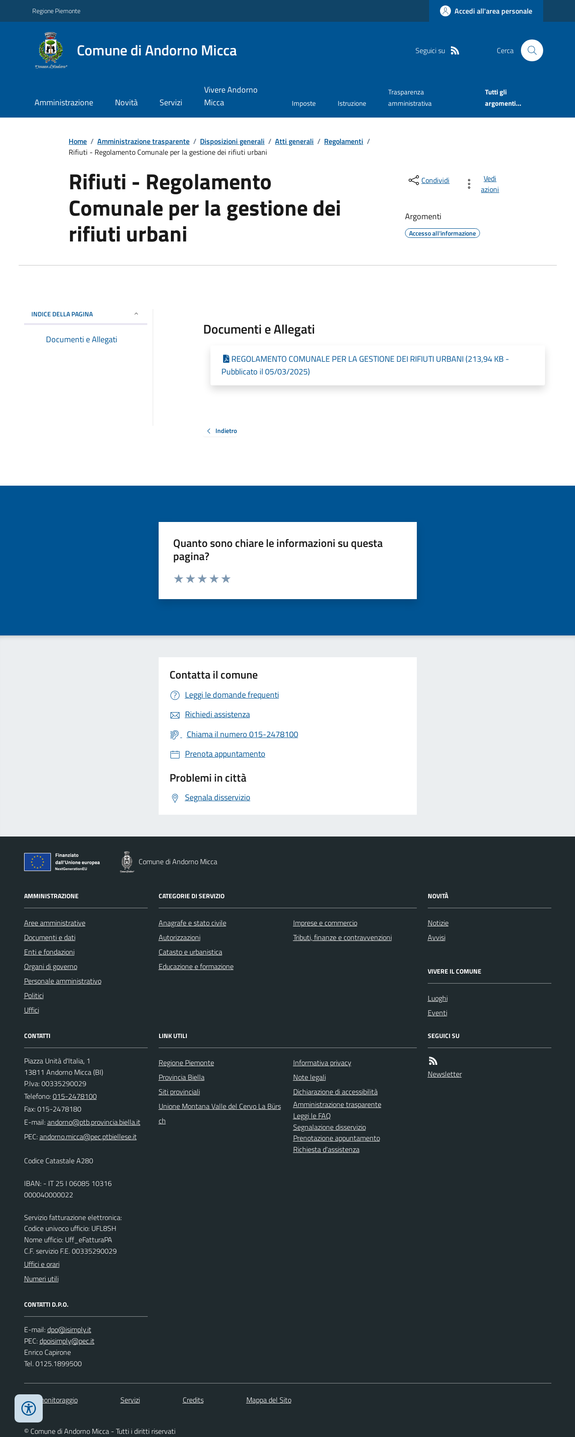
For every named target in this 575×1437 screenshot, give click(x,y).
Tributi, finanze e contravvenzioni (342, 937)
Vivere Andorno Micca (231, 96)
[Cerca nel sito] (528, 50)
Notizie (438, 922)
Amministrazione (64, 102)
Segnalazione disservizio (329, 1127)
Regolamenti (343, 141)
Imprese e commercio (325, 922)
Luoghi (438, 998)
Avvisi (436, 937)
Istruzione (352, 103)
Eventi (437, 1012)
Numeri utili (41, 1278)
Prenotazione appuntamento (336, 1137)
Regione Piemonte (56, 10)
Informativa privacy (322, 1062)
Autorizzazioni (179, 937)
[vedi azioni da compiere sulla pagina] (483, 184)
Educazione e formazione (196, 966)
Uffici (31, 1009)
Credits (193, 1399)
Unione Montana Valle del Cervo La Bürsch (220, 1113)
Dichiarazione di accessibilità (335, 1091)
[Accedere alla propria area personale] (486, 11)
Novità (126, 102)
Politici (34, 995)
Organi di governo (50, 966)
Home (78, 141)
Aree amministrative (54, 922)
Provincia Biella (182, 1077)
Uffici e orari (42, 1264)
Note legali (309, 1077)
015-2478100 (75, 1096)
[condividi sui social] (428, 180)
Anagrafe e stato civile (192, 922)
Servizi (171, 102)
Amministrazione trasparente (143, 141)
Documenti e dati (49, 937)
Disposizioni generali (232, 141)
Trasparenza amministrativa (410, 97)
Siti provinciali (179, 1091)
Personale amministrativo (62, 980)
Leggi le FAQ (312, 1115)
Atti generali (294, 141)
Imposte (304, 103)
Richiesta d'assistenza (326, 1149)
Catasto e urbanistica (190, 951)
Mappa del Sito (268, 1399)
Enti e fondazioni (49, 951)
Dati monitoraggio (51, 1399)
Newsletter (445, 1073)
